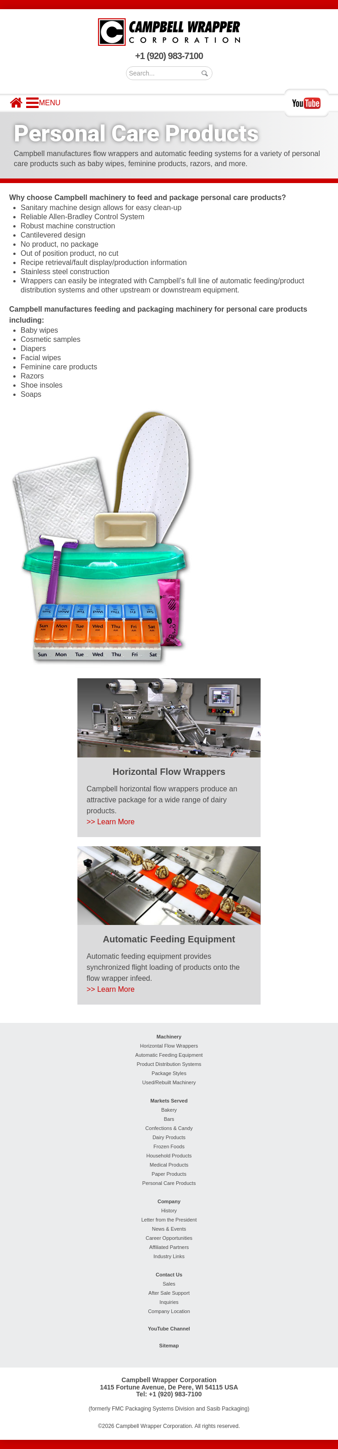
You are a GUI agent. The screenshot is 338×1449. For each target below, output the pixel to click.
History (169, 1210)
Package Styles (169, 1073)
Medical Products (169, 1165)
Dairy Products (169, 1137)
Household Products (168, 1155)
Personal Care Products (169, 1183)
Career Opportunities (169, 1238)
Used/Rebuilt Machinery (169, 1082)
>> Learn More (111, 822)
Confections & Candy (168, 1128)
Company (169, 1201)
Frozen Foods (169, 1146)
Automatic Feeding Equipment (168, 1055)
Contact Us (169, 1274)
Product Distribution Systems (168, 1064)
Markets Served (168, 1100)
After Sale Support (169, 1293)
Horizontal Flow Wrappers (169, 1046)
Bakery (169, 1110)
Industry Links (169, 1256)
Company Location (169, 1311)
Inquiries (169, 1302)
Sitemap (169, 1345)
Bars (169, 1119)
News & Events (169, 1229)
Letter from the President (168, 1219)
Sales (169, 1284)
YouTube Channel (169, 1328)
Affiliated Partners (169, 1247)
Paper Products (169, 1174)
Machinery (169, 1036)
